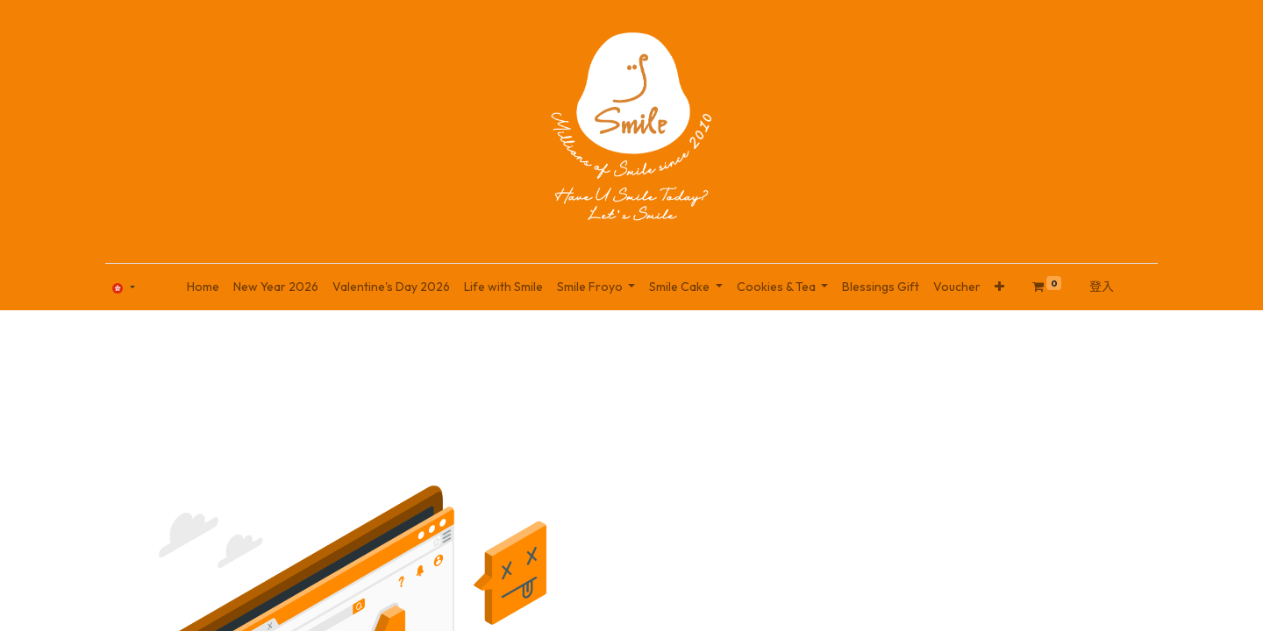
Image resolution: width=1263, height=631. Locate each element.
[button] (999, 287)
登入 (1101, 286)
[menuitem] (203, 287)
